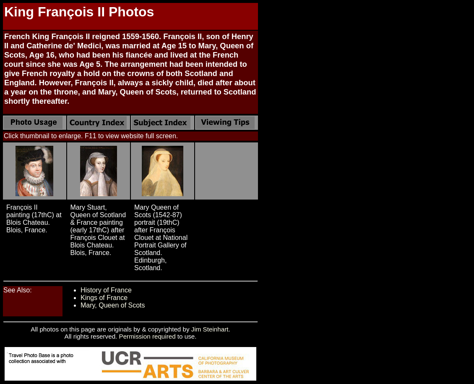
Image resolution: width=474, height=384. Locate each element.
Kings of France (104, 297)
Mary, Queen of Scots (113, 305)
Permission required (147, 336)
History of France (106, 290)
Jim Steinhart (210, 329)
